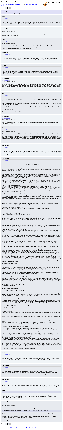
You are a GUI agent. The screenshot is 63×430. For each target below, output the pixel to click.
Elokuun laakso (6, 18)
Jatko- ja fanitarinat (29, 4)
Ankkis (7, 4)
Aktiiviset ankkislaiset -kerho (17, 4)
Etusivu (2, 4)
